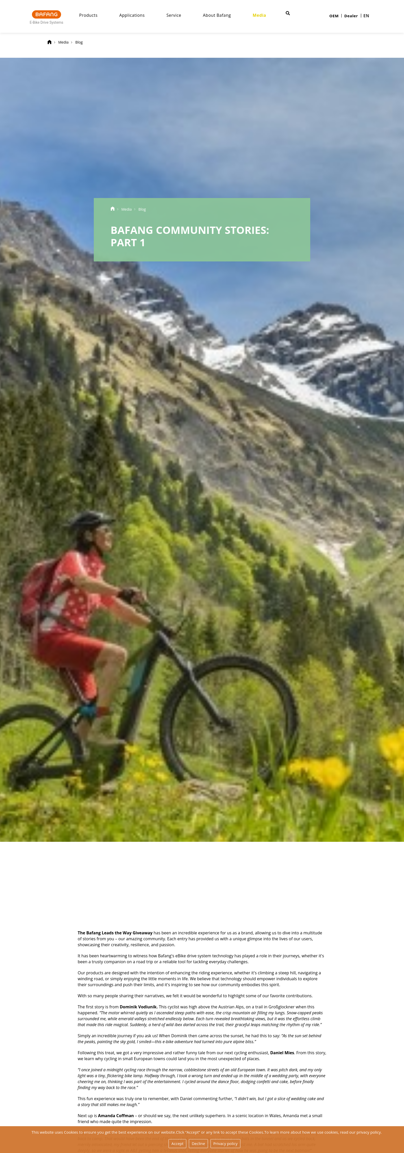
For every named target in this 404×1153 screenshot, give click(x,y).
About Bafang (221, 15)
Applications (136, 15)
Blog (79, 42)
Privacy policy (225, 1143)
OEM (334, 15)
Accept (177, 1143)
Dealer (351, 15)
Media (264, 15)
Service (178, 15)
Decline (198, 1143)
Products (93, 15)
